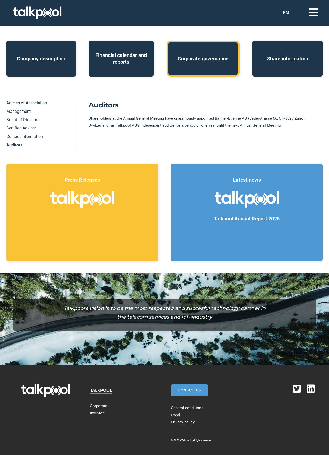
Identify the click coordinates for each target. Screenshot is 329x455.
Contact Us (189, 390)
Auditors (14, 145)
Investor (97, 413)
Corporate (98, 406)
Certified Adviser (21, 128)
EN (285, 13)
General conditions (187, 408)
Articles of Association (26, 102)
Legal (175, 415)
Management (18, 111)
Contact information (24, 136)
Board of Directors (22, 119)
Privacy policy (183, 422)
